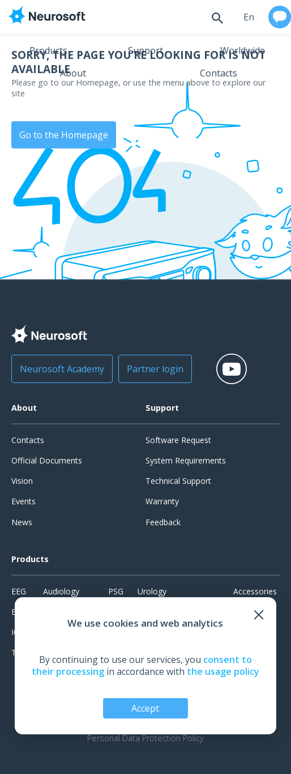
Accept (145, 708)
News (21, 522)
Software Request (178, 440)
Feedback (163, 522)
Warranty (162, 501)
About (73, 73)
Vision (22, 480)
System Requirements (186, 460)
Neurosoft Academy (62, 369)
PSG (115, 591)
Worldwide (242, 50)
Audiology (61, 591)
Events (23, 501)
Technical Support (178, 480)
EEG (18, 591)
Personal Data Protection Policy (145, 738)
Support (145, 50)
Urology (152, 591)
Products (48, 50)
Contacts (218, 73)
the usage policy (223, 671)
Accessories (255, 591)
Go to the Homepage (63, 135)
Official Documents (46, 460)
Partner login (155, 369)
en (248, 17)
